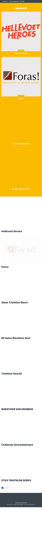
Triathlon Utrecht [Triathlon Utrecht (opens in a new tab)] (11, 373)
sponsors (21, 50)
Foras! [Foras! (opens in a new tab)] (21, 98)
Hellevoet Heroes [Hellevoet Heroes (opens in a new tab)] (21, 53)
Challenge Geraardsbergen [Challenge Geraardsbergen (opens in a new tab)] (17, 444)
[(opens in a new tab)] (21, 31)
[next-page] (8, 488)
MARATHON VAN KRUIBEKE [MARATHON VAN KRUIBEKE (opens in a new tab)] (17, 409)
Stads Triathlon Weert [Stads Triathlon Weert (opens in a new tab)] (21, 143)
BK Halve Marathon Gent (21, 189)
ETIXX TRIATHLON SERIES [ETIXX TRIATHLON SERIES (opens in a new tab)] (16, 480)
